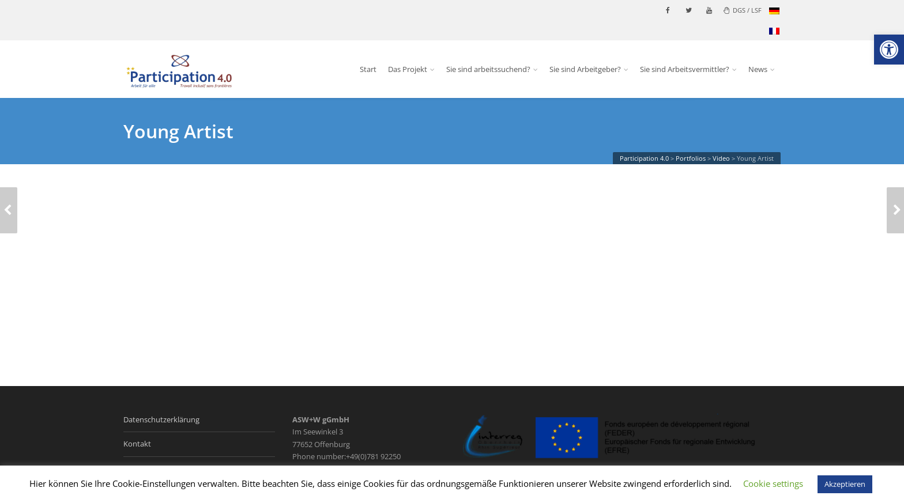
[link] (889, 50)
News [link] (757, 69)
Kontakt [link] (137, 443)
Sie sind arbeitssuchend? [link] (488, 69)
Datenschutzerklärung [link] (161, 419)
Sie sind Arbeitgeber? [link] (585, 69)
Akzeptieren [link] (844, 484)
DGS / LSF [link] (743, 10)
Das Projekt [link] (407, 69)
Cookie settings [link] (773, 483)
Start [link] (368, 69)
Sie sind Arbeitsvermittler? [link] (684, 69)
